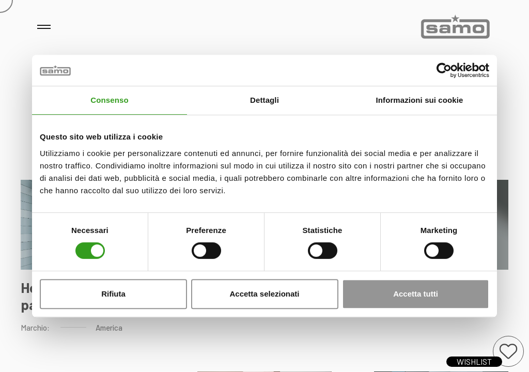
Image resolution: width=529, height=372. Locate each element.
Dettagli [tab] (264, 100)
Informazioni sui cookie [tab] (419, 100)
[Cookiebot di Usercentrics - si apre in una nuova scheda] (444, 70)
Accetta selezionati (264, 293)
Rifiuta (113, 293)
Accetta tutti (415, 293)
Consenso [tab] (109, 100)
